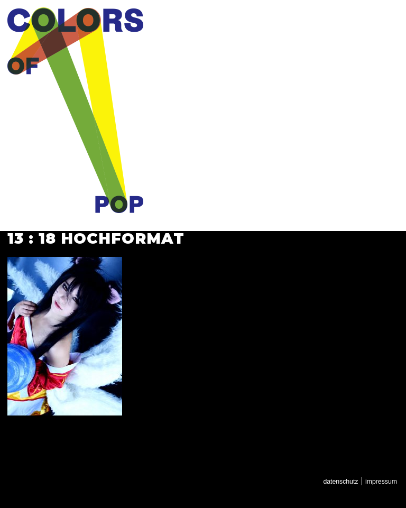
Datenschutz (340, 481)
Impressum (381, 481)
